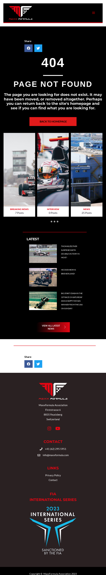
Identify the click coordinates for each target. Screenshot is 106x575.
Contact (53, 479)
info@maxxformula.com (56, 455)
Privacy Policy (53, 475)
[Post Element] (74, 253)
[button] (48, 221)
